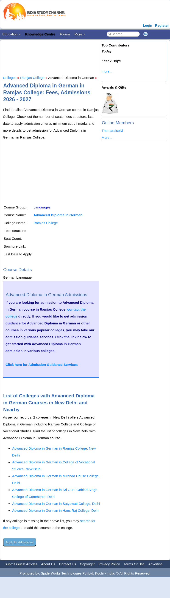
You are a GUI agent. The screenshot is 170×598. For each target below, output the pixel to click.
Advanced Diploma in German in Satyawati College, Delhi (56, 504)
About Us (48, 564)
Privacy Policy (109, 564)
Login (147, 25)
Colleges (9, 78)
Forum (65, 34)
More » (79, 34)
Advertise (155, 564)
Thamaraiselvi (112, 131)
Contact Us (67, 564)
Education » (11, 34)
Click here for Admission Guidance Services (42, 365)
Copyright (87, 564)
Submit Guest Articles (21, 564)
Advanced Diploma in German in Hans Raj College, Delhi (55, 510)
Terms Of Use (134, 564)
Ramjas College (32, 78)
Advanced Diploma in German (57, 215)
